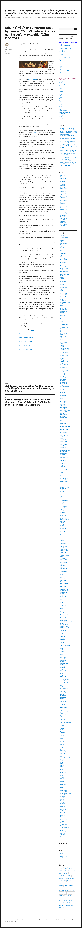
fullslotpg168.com (64, 361)
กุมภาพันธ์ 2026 (63, 178)
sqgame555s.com (64, 614)
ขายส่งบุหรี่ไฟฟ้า (63, 701)
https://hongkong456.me (65, 70)
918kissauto (63, 253)
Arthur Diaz (7, 47)
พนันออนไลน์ (62, 738)
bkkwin (62, 306)
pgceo (61, 497)
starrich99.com (63, 623)
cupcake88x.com (64, 327)
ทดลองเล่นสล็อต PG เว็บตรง (65, 722)
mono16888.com (64, 457)
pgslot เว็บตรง (63, 510)
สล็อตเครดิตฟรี (63, 784)
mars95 (62, 445)
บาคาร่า (60, 97)
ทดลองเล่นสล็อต (63, 720)
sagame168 (62, 565)
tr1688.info (62, 642)
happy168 (62, 376)
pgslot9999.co (63, 518)
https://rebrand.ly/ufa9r (26, 333)
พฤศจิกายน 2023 (63, 218)
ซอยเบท (61, 709)
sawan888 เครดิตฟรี (64, 570)
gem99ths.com (63, 367)
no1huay (62, 472)
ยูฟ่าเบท (61, 749)
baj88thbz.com (63, 281)
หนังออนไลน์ (62, 803)
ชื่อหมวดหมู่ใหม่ (63, 707)
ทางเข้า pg (62, 725)
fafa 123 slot (62, 345)
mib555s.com (63, 456)
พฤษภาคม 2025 (63, 191)
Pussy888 (62, 540)
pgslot (60, 94)
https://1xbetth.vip (63, 103)
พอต (61, 740)
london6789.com (64, 429)
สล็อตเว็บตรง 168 (63, 788)
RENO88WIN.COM (64, 549)
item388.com (63, 395)
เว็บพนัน (61, 818)
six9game (62, 593)
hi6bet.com (62, 380)
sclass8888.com (63, 573)
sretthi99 (62, 615)
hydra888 (62, 389)
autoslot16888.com (64, 274)
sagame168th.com (64, 568)
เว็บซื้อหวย (62, 817)
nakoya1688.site (63, 463)
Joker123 (62, 400)
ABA (61, 256)
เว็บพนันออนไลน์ (63, 820)
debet (61, 330)
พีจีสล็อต (62, 741)
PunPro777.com (63, 536)
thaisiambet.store (64, 636)
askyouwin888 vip (64, 271)
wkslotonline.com (64, 682)
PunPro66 (62, 531)
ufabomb (62, 655)
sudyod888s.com (64, 626)
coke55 (61, 326)
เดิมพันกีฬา (62, 815)
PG (60, 484)
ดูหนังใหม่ (62, 716)
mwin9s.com (63, 460)
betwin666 (62, 299)
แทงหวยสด (62, 833)
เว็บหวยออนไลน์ (63, 825)
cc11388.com (63, 323)
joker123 (61, 50)
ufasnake (62, 664)
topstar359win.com (64, 641)
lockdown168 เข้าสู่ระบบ (65, 425)
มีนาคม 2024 (63, 212)
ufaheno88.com (63, 658)
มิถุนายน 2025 (63, 190)
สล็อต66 (60, 72)
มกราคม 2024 (63, 215)
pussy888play (63, 543)
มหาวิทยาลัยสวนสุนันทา (65, 746)
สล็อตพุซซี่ (62, 780)
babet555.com (63, 277)
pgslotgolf (62, 521)
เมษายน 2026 (63, 175)
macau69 (62, 438)
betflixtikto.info (63, 293)
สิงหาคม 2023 (63, 222)
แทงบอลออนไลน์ (32, 79)
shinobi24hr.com (64, 590)
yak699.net (62, 691)
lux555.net (62, 434)
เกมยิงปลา (62, 808)
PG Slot (61, 485)
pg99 (60, 60)
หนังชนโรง (61, 47)
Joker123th (62, 403)
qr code (61, 544)
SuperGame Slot (63, 629)
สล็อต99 (62, 774)
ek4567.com (63, 337)
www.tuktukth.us (64, 683)
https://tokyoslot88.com (64, 112)
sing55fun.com (63, 592)
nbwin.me (62, 466)
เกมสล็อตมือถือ (63, 809)
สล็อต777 (62, 768)
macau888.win (63, 441)
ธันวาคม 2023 (63, 216)
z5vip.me (62, 694)
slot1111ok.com (63, 604)
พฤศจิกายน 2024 (63, 200)
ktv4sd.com (62, 416)
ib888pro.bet (63, 392)
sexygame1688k (63, 586)
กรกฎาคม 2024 (63, 206)
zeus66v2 (62, 698)
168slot (61, 238)
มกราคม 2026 (63, 179)
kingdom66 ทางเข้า (64, 408)
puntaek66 (62, 539)
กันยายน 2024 (63, 203)
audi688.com (63, 272)
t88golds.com (63, 630)
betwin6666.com (64, 300)
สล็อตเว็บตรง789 (63, 790)
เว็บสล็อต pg (62, 822)
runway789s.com (64, 561)
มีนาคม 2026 (63, 176)
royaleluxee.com (63, 558)
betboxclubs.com (64, 292)
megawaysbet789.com (65, 450)
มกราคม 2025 (63, 197)
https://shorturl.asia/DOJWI (27, 345)
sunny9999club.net (64, 627)
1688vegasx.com (64, 237)
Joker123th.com (63, 404)
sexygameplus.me (64, 587)
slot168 (60, 82)
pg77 (61, 494)
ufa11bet (62, 648)
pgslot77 (61, 59)
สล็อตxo (62, 778)
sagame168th (63, 567)
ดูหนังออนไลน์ (62, 51)
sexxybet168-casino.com (65, 576)
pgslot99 (62, 516)
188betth (62, 240)
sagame (62, 564)
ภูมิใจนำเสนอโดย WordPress (11, 921)
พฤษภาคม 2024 (63, 209)
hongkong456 (63, 385)
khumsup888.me (64, 407)
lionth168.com (63, 417)
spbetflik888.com (64, 613)
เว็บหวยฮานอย (63, 828)
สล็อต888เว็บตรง (63, 771)
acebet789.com (63, 259)
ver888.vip (62, 673)
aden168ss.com (63, 261)
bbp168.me (62, 289)
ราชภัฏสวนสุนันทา (64, 752)
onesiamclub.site (64, 479)
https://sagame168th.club (65, 48)
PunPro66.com (63, 533)
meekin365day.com (64, 448)
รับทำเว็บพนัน (63, 750)
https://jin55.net (62, 84)
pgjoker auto (63, 503)
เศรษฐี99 (62, 830)
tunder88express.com (65, 645)
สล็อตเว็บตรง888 (63, 791)
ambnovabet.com (64, 266)
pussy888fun (63, 542)
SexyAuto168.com (64, 580)
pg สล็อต (62, 490)
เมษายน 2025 (63, 193)
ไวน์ (61, 836)
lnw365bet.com (63, 423)
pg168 (61, 493)
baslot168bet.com (64, 286)
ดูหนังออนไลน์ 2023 (64, 715)
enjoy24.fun (62, 339)
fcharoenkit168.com (64, 348)
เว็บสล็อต (62, 821)
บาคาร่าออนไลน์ (63, 734)
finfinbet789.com (64, 351)
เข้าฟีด (61, 855)
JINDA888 (61, 93)
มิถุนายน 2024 (63, 208)
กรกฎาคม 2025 (63, 188)
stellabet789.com (64, 624)
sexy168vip (62, 578)
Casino (61, 321)
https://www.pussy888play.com (66, 53)
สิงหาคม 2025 (63, 187)
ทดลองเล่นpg (62, 719)
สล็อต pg (62, 756)
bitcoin (61, 305)
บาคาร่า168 (61, 56)
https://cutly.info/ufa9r (26, 337)
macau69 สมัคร (63, 439)
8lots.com (62, 247)
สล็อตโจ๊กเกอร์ (63, 797)
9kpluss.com (63, 255)
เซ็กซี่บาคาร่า (62, 814)
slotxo (60, 99)
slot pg (61, 602)
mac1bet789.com (64, 437)
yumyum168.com (64, 692)
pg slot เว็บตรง (63, 488)
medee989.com (63, 447)
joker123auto (63, 401)
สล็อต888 (61, 91)
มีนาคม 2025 (63, 194)
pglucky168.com (63, 506)
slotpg (60, 100)
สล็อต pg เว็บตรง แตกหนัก (65, 757)
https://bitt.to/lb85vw (25, 341)
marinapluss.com (64, 442)
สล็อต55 (62, 763)
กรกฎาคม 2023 (63, 224)
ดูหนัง (60, 64)
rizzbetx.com (63, 552)
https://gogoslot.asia (63, 118)
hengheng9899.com (64, 377)
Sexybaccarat (63, 581)
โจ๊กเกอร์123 (62, 834)
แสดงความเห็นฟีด (63, 856)
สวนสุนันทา (62, 799)
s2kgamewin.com (64, 562)
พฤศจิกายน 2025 (63, 182)
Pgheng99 (62, 502)
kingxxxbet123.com (64, 411)
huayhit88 (62, 388)
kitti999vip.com (63, 414)
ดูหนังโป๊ (60, 101)
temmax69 (62, 635)
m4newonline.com (64, 435)
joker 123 (61, 109)
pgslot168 (62, 512)
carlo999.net (63, 320)
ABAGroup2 (62, 258)
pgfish (61, 499)
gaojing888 (62, 366)
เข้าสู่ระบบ (62, 853)
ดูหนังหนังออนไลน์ (64, 712)
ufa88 (61, 649)
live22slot (62, 422)
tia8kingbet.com (63, 638)
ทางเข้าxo (62, 728)
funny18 (62, 363)
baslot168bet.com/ (64, 287)
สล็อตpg (62, 775)
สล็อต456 (62, 762)
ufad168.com (63, 657)
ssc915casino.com (64, 620)
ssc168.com (62, 618)
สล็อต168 (61, 69)
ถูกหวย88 (62, 717)
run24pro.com (63, 559)
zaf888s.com (63, 695)
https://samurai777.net (64, 110)
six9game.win (63, 595)
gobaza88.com (63, 371)
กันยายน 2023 (63, 221)
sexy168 (62, 577)
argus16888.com (64, 268)
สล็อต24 (62, 760)
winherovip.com (63, 681)
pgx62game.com (64, 524)
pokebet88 (62, 527)
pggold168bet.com (64, 500)
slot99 (60, 85)
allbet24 (61, 106)
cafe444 (62, 318)
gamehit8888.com (64, 364)
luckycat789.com (64, 432)
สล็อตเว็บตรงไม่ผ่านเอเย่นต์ (65, 793)
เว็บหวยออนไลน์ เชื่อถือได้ (65, 827)
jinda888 (62, 398)
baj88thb (62, 280)
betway (61, 298)
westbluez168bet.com (65, 679)
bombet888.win (63, 311)
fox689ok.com (63, 357)
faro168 (62, 346)
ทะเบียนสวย (62, 723)
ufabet (61, 654)
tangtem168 (63, 632)
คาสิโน (61, 703)
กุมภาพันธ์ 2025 (63, 196)
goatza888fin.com (64, 370)
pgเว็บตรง (62, 525)
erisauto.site (63, 340)
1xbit (61, 241)
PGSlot (61, 509)
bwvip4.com (63, 315)
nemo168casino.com (64, 468)
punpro (61, 530)
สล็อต (61, 754)
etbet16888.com (63, 342)
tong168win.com (64, 639)
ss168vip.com (63, 617)
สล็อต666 (62, 766)
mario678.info (63, 444)
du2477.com (63, 336)
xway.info (62, 689)
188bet (60, 868)
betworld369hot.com (65, 302)
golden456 (62, 373)
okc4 (61, 475)
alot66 (61, 265)
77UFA (61, 244)
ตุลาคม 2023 (62, 219)
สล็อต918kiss (63, 772)
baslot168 (62, 284)
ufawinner (62, 667)
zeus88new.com (63, 700)
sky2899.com (63, 596)
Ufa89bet (62, 651)
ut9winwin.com (63, 672)
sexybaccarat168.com (65, 583)
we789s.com (63, 678)
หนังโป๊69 (62, 805)
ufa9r (34, 132)
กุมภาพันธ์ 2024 (63, 213)
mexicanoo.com (63, 451)
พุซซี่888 (61, 96)
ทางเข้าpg (62, 726)
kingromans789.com (65, 410)
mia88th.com (63, 454)
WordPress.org (63, 858)
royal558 (62, 556)
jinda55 (61, 873)
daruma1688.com (64, 329)
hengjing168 (63, 379)
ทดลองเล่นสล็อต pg (70, 888)
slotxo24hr (62, 610)
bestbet (61, 290)
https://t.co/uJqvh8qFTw (26, 349)
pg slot (60, 107)
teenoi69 (62, 633)
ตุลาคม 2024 (62, 202)
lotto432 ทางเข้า (63, 431)
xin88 (61, 685)
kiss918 (62, 413)
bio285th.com (63, 303)
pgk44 (61, 505)
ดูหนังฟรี (60, 66)
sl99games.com (63, 598)
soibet (61, 611)
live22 (60, 63)
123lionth (62, 235)
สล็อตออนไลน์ (63, 783)
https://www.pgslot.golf (64, 57)
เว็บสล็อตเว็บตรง (63, 824)
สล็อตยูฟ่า (62, 781)
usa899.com (63, 669)
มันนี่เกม (62, 747)
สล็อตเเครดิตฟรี (63, 794)
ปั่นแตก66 (62, 735)
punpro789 (62, 537)
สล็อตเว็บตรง (61, 87)
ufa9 (6, 51)
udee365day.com (64, 647)
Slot (61, 599)
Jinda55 (62, 397)
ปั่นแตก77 (62, 737)
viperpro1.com (63, 675)
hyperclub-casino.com (65, 391)
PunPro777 (62, 534)
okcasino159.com (64, 476)
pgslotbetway (62, 113)
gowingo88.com (63, 374)
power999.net (63, 528)
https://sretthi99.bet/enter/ (66, 386)
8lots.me (62, 250)
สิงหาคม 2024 (63, 205)
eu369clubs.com (64, 343)
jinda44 (60, 88)
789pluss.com (63, 246)
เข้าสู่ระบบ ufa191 (63, 812)
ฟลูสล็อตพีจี (62, 744)
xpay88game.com (64, 686)
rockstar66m (63, 553)
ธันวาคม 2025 (63, 181)
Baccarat (62, 278)
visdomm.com (63, 676)
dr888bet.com (63, 334)
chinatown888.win (64, 324)
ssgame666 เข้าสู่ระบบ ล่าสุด (66, 621)
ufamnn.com (63, 660)
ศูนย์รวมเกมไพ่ (63, 753)
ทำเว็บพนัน (62, 729)
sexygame (62, 584)
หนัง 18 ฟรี (62, 800)
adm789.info (63, 262)
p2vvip (61, 482)
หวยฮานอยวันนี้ (63, 806)
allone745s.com (63, 263)
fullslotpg (61, 62)
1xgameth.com (63, 243)
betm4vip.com (63, 296)
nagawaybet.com (64, 462)
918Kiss (62, 252)
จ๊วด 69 (61, 706)
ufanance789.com (64, 663)
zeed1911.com (63, 697)
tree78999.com (63, 644)
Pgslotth (62, 522)
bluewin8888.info (64, 308)
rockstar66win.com (64, 555)
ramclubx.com (63, 546)
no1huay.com (63, 473)
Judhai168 (62, 405)
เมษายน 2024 (63, 210)
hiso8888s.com (63, 382)
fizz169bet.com (63, 354)
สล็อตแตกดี (62, 796)
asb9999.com (63, 269)
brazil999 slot (63, 312)
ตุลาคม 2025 (62, 184)
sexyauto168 (67, 883)
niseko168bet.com (64, 469)
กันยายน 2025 (63, 185)
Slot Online (62, 601)
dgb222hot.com (63, 332)
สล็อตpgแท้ (62, 777)
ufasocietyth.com (64, 666)
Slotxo (61, 608)
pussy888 (61, 54)
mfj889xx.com (63, 453)
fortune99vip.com (64, 355)
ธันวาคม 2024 (63, 199)
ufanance (62, 661)
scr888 (61, 574)
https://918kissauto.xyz (64, 45)
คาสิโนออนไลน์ (63, 704)
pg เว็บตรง (62, 491)
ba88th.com (62, 275)
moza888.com (63, 459)
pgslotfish (72, 878)
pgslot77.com (63, 515)
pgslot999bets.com (64, 519)
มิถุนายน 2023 (63, 225)
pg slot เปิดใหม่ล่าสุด (64, 487)
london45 (62, 428)
